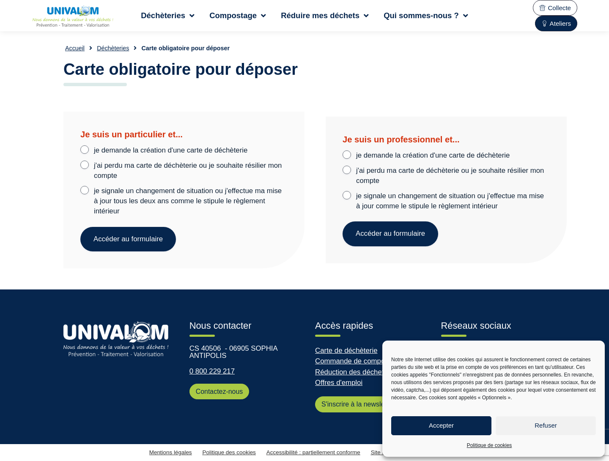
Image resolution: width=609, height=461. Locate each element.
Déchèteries (168, 16)
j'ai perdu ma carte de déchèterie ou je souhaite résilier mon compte (188, 170)
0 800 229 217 (212, 371)
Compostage (237, 16)
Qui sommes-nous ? (426, 16)
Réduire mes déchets (325, 16)
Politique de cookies (489, 445)
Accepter (441, 425)
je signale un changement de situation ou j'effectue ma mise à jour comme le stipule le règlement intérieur (450, 201)
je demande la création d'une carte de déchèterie (170, 150)
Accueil (75, 48)
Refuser (546, 425)
